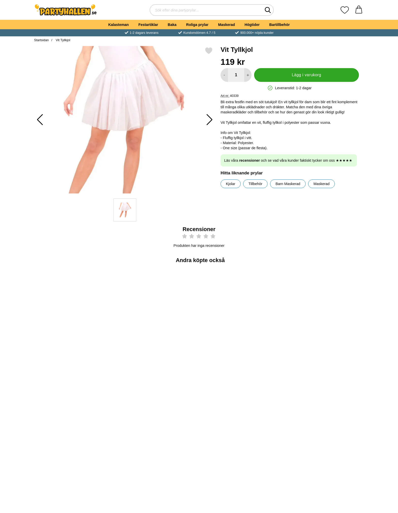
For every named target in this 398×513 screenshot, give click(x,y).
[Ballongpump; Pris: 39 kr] (282, 301)
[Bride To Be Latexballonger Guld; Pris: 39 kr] (61, 383)
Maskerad (226, 25)
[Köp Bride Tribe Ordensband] (171, 419)
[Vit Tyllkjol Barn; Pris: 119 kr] (227, 383)
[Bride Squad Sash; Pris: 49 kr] (116, 301)
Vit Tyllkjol (62, 40)
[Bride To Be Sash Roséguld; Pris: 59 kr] (171, 301)
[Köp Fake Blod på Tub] (116, 419)
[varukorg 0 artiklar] (359, 10)
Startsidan (41, 40)
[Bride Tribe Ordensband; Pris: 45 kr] (171, 383)
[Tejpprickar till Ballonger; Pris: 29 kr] (337, 301)
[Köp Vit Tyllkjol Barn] (226, 419)
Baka (172, 25)
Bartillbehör (279, 25)
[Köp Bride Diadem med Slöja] (60, 336)
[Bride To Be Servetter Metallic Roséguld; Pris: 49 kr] (227, 301)
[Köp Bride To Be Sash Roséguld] (171, 336)
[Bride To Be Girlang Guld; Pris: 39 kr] (282, 383)
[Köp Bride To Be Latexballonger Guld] (60, 419)
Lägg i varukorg (306, 75)
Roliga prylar (197, 25)
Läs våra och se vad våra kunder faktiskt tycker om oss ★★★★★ (288, 160)
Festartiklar (148, 25)
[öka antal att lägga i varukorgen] (248, 75)
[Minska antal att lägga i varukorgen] (224, 75)
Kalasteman (118, 25)
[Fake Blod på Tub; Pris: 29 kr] (116, 383)
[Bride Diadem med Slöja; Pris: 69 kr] (61, 301)
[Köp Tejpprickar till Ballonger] (337, 336)
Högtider (252, 25)
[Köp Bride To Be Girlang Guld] (281, 419)
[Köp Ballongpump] (281, 336)
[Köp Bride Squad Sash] (116, 336)
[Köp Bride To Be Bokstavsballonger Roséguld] (337, 419)
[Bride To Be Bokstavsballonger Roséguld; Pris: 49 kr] (337, 383)
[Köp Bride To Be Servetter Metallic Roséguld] (226, 336)
